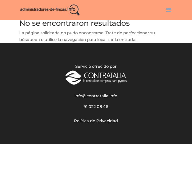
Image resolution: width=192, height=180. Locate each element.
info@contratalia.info (95, 96)
